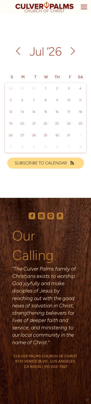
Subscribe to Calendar (46, 163)
